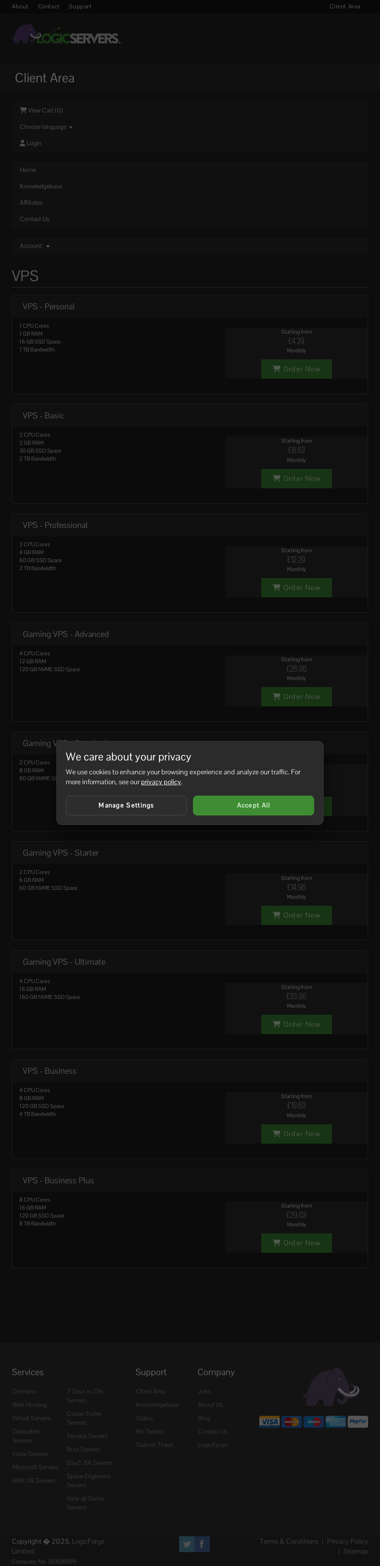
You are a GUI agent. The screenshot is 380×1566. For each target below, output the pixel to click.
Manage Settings (126, 805)
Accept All (254, 805)
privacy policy (161, 781)
